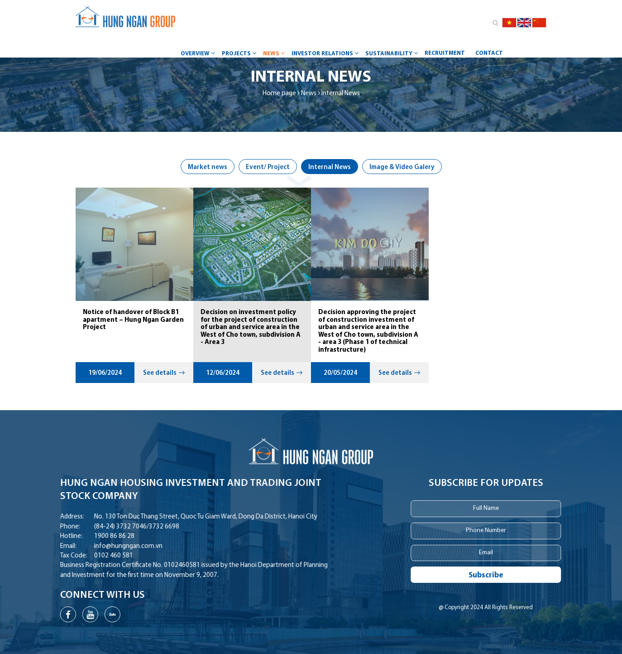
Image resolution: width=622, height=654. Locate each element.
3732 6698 (138, 526)
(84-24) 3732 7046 (94, 526)
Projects (240, 53)
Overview (199, 53)
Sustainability (392, 53)
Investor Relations (326, 53)
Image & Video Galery (402, 167)
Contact (489, 53)
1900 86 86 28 (88, 536)
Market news (207, 167)
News (275, 53)
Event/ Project (268, 167)
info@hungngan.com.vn (102, 546)
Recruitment (445, 53)
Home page (279, 93)
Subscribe (497, 575)
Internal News (340, 93)
